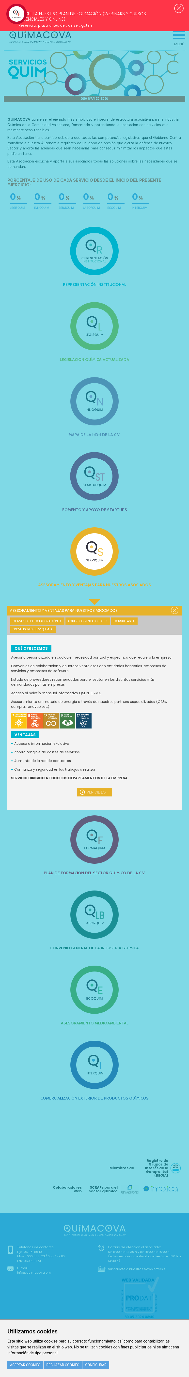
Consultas (122, 621)
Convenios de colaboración (35, 621)
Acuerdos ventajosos (86, 621)
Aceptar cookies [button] (25, 1365)
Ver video (96, 792)
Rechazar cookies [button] (62, 1365)
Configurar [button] (95, 1365)
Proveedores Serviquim (31, 629)
